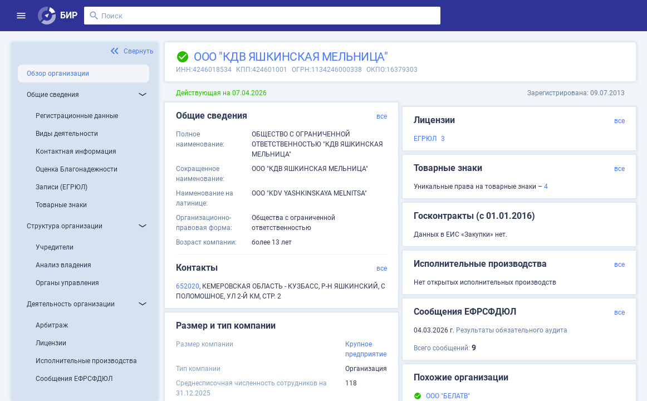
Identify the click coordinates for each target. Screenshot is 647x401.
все (381, 116)
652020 (187, 286)
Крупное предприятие (365, 349)
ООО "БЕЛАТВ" (448, 396)
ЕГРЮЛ (425, 139)
